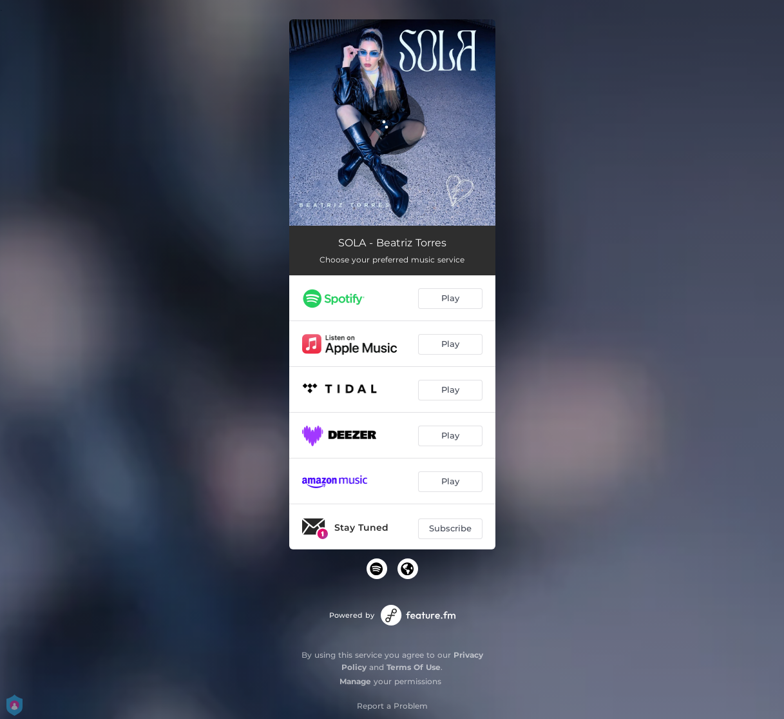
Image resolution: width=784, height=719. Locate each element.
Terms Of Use (414, 667)
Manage (355, 681)
